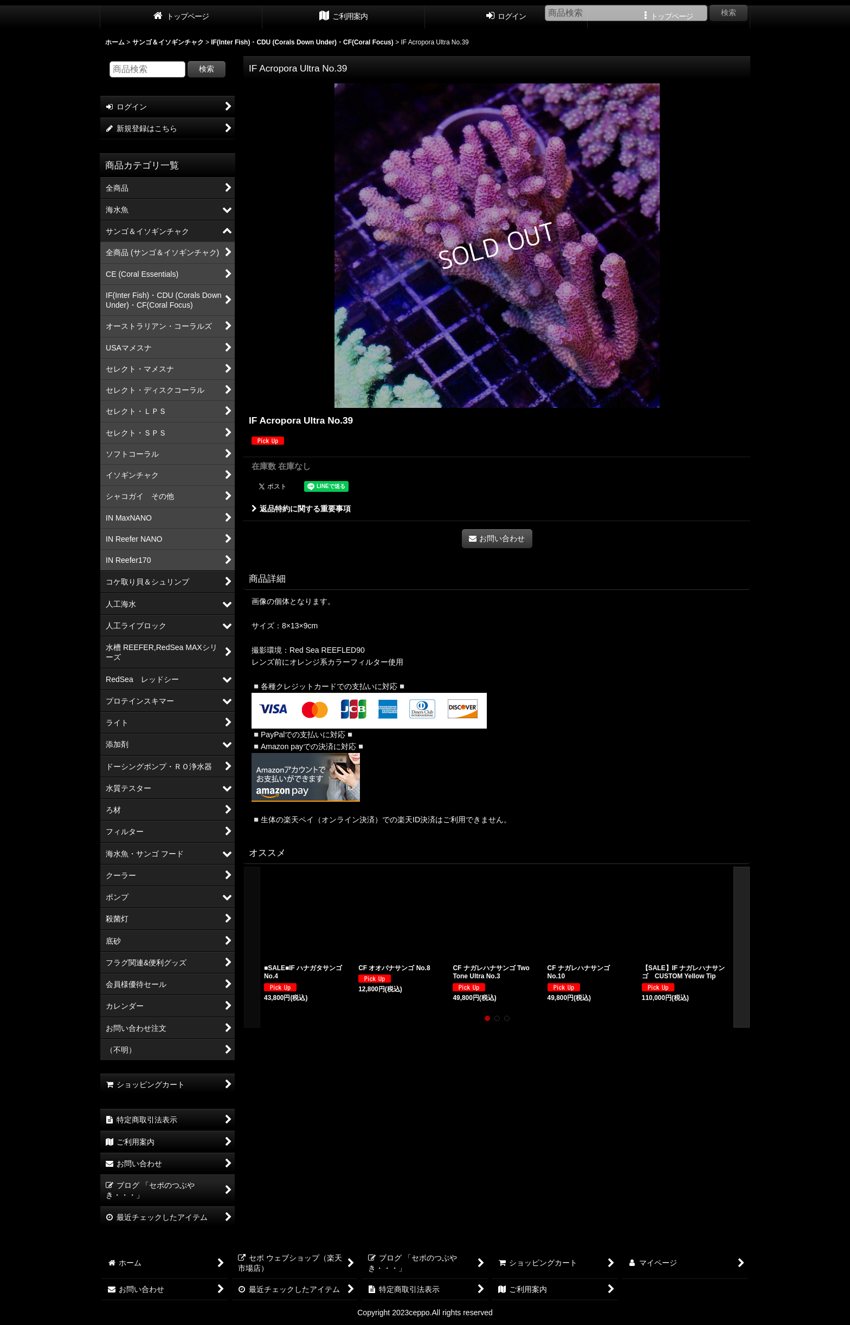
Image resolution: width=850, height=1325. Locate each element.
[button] (252, 947)
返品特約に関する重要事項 (301, 508)
